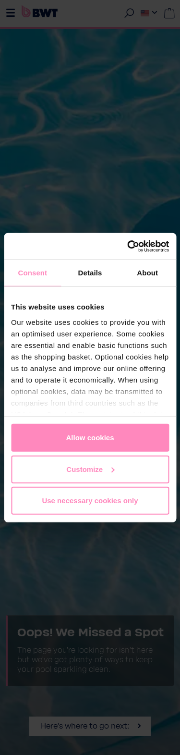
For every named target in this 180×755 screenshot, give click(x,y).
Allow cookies (90, 437)
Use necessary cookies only (90, 500)
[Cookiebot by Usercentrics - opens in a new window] (128, 246)
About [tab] (147, 273)
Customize (90, 469)
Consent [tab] (32, 273)
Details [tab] (90, 273)
